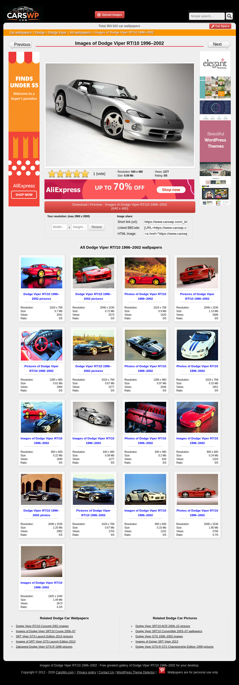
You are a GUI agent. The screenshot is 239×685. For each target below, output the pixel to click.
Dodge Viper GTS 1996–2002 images (159, 636)
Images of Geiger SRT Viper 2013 (157, 641)
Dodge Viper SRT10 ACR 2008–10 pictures (163, 626)
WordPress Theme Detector (136, 672)
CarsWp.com (65, 672)
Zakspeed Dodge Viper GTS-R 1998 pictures (44, 646)
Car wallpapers (21, 32)
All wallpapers (80, 32)
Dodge (40, 32)
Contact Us (106, 672)
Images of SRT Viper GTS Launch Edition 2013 (46, 641)
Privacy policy (86, 672)
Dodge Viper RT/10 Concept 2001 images (42, 626)
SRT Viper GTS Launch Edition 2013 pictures (44, 636)
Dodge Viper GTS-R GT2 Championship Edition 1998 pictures (175, 646)
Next (217, 44)
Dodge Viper (57, 32)
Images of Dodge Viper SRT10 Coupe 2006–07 (46, 631)
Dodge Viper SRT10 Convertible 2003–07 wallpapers (169, 631)
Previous (22, 44)
